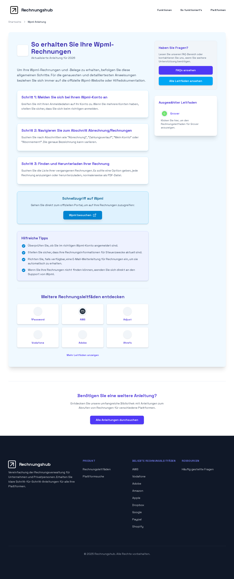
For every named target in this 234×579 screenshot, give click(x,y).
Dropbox (138, 505)
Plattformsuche (93, 476)
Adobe (136, 483)
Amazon (137, 491)
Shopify (137, 526)
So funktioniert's (191, 10)
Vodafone (139, 476)
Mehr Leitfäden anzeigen (83, 355)
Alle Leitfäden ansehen (185, 81)
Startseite (14, 21)
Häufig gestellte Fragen (198, 469)
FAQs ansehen (186, 70)
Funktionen (164, 10)
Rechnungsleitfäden (97, 469)
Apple (136, 498)
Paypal (137, 519)
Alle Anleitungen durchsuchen (117, 420)
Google (137, 512)
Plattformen (218, 10)
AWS (135, 469)
